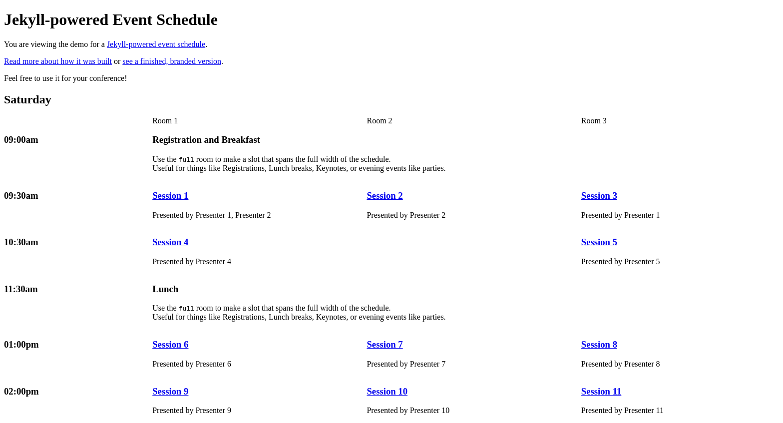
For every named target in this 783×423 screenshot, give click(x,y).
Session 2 (384, 195)
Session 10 (387, 391)
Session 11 (601, 391)
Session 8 (599, 344)
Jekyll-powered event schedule (156, 44)
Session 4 (170, 242)
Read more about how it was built (58, 61)
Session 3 (599, 195)
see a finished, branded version (171, 61)
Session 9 (170, 391)
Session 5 (599, 242)
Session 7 (384, 344)
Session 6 (170, 344)
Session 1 (170, 195)
